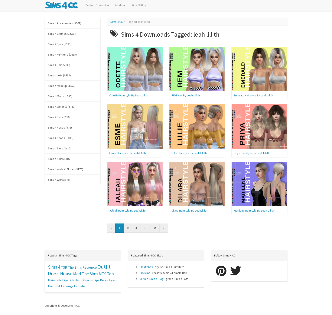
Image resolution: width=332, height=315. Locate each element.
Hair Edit (54, 286)
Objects (87, 280)
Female (79, 286)
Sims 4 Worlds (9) (59, 180)
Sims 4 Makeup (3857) (61, 86)
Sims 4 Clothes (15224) (62, 34)
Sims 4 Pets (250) (59, 117)
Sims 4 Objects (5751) (61, 107)
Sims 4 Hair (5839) (59, 65)
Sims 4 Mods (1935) (60, 96)
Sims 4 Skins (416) (59, 159)
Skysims (145, 273)
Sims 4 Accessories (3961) (64, 23)
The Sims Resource (82, 267)
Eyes (112, 280)
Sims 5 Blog (138, 5)
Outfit (104, 266)
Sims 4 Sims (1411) (59, 148)
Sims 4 (54, 267)
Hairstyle (55, 280)
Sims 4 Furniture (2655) (62, 54)
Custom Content (97, 5)
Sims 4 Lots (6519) (59, 75)
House (66, 273)
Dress (53, 273)
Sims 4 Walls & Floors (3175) (65, 169)
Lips (96, 280)
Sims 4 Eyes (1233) (59, 44)
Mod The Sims (85, 273)
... (145, 227)
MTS (102, 273)
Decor (104, 280)
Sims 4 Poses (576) (60, 127)
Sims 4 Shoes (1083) (60, 138)
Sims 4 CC (116, 22)
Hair (78, 280)
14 (154, 227)
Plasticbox (146, 267)
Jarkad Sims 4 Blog (152, 279)
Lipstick (68, 280)
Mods (120, 5)
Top (110, 273)
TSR (64, 267)
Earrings (67, 286)
